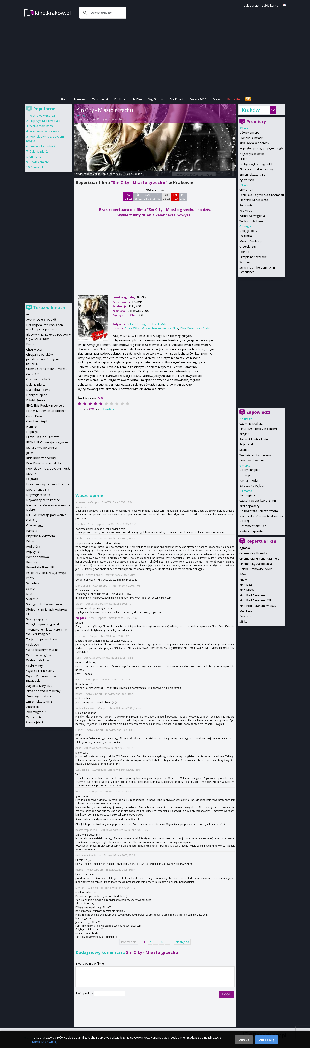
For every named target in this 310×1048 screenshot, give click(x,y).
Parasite (31, 531)
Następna (182, 942)
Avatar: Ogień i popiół (41, 319)
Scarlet (244, 450)
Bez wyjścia (247, 495)
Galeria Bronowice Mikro (255, 569)
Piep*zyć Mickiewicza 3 (254, 200)
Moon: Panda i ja (250, 241)
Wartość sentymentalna (255, 455)
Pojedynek (246, 444)
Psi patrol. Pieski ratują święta (46, 573)
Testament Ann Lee (252, 526)
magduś (80, 618)
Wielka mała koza (251, 221)
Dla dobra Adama (38, 390)
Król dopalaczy (249, 506)
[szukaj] (102, 12)
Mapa (217, 99)
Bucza (30, 344)
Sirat (29, 594)
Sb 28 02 (166, 196)
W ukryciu (245, 210)
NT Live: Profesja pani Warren (46, 515)
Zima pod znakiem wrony (256, 169)
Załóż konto (270, 5)
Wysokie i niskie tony (40, 671)
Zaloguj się (251, 5)
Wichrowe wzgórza (252, 216)
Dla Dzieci (176, 99)
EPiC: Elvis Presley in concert (258, 429)
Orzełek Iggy (247, 246)
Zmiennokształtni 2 (252, 175)
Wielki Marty (34, 666)
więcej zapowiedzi (254, 531)
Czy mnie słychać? (251, 423)
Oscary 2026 (198, 99)
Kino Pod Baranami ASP (255, 600)
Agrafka (244, 548)
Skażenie (245, 262)
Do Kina (119, 99)
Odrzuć (244, 1040)
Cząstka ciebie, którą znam (257, 500)
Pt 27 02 (157, 196)
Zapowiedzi (100, 99)
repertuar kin (92, 174)
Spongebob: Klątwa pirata (44, 604)
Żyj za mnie (247, 180)
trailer (128, 174)
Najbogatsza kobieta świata (258, 511)
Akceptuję (266, 1040)
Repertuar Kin (261, 541)
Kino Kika (245, 585)
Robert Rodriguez (99, 119)
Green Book (34, 416)
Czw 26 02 (147, 196)
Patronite (233, 99)
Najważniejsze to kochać (43, 500)
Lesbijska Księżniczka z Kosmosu (261, 195)
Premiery (80, 99)
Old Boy (31, 520)
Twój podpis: (84, 993)
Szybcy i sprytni (36, 619)
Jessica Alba (170, 328)
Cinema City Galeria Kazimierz (259, 558)
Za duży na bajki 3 (251, 486)
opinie (138, 174)
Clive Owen (187, 328)
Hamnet (31, 426)
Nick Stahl (203, 328)
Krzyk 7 (244, 434)
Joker (29, 453)
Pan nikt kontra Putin (253, 439)
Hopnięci (245, 475)
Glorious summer (250, 138)
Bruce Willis (132, 328)
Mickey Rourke (151, 328)
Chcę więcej (34, 349)
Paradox (245, 616)
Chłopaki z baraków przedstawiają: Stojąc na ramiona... (42, 359)
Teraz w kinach (49, 307)
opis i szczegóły (112, 174)
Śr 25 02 (138, 196)
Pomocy (31, 562)
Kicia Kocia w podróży (254, 143)
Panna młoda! (248, 480)
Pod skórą (33, 546)
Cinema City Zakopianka (255, 564)
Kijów (243, 579)
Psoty (30, 578)
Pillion (243, 159)
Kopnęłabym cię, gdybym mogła (261, 148)
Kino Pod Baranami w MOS (257, 606)
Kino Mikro (246, 590)
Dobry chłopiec (249, 470)
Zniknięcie (32, 707)
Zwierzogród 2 (36, 712)
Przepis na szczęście (253, 257)
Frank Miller (116, 119)
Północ (244, 252)
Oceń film (108, 408)
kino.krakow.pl (53, 12)
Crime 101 (246, 189)
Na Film (137, 99)
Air (28, 314)
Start (63, 99)
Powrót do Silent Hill (40, 567)
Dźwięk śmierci (249, 132)
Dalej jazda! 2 (248, 231)
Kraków (250, 110)
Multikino (245, 611)
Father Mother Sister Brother (46, 411)
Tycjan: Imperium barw (41, 639)
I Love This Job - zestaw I (43, 437)
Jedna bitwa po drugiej (41, 447)
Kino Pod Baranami (252, 595)
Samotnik (245, 205)
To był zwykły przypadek (256, 164)
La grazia (245, 236)
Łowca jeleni (34, 722)
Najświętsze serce (251, 154)
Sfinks (243, 621)
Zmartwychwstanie (252, 460)
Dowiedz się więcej (44, 1042)
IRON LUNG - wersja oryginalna (47, 442)
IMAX (242, 574)
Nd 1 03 (175, 196)
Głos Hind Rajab (37, 421)
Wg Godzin (155, 99)
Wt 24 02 (128, 196)
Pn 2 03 (183, 196)
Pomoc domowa (37, 557)
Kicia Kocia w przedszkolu (43, 463)
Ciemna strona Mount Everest (46, 369)
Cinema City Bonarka (253, 553)
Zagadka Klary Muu (39, 686)
